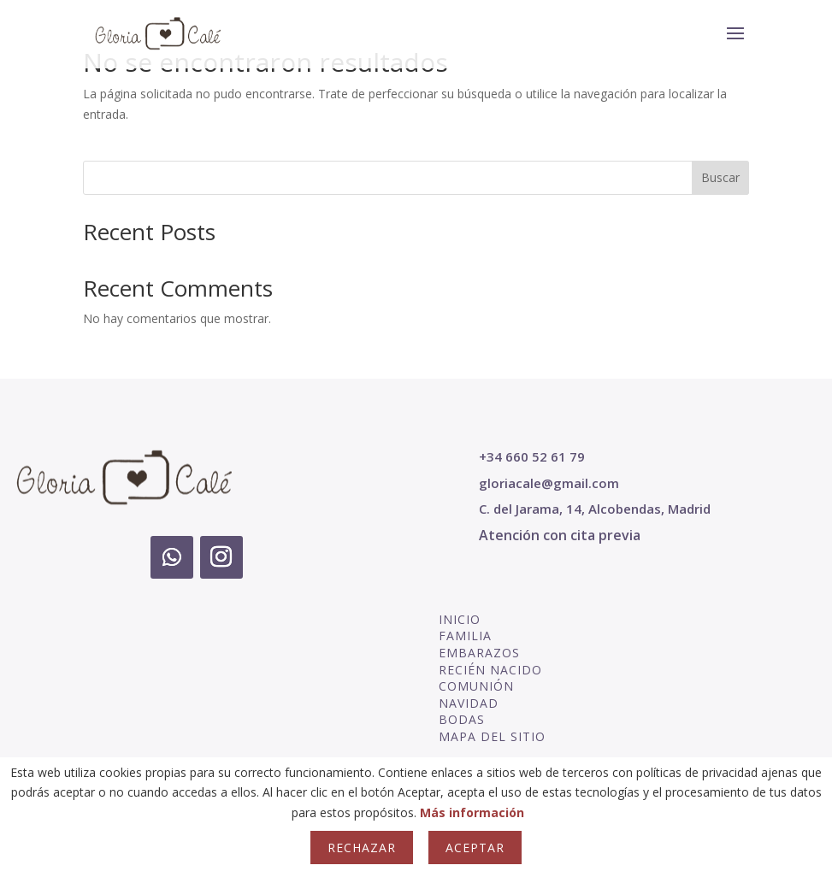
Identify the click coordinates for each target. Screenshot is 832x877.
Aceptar (475, 847)
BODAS (462, 719)
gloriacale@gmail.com (549, 482)
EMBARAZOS (479, 653)
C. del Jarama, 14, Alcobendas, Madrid (595, 508)
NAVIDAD (469, 703)
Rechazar (361, 847)
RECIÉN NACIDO (490, 670)
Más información (472, 812)
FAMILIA (465, 635)
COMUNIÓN (476, 686)
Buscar (720, 177)
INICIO (460, 619)
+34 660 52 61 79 (532, 456)
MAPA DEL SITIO (492, 736)
